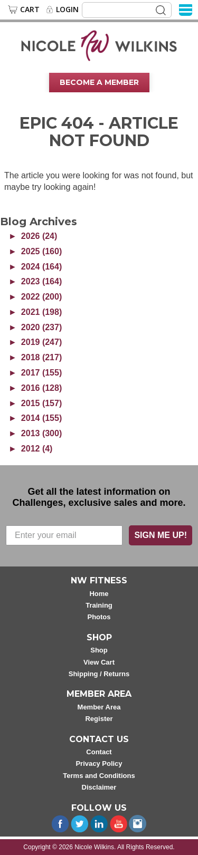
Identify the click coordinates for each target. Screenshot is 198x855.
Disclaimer (99, 787)
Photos (98, 617)
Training (99, 605)
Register (98, 719)
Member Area (99, 707)
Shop (99, 650)
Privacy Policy (99, 763)
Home (98, 594)
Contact (98, 752)
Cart (30, 9)
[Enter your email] (64, 535)
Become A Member (99, 82)
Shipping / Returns (99, 674)
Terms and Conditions (99, 776)
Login (67, 9)
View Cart (99, 662)
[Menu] (185, 9)
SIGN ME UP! (160, 535)
